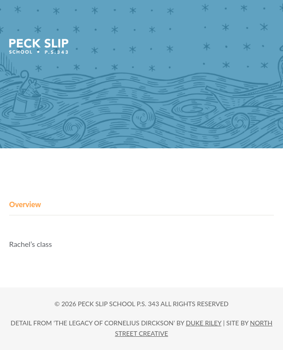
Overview (25, 204)
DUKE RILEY (203, 323)
